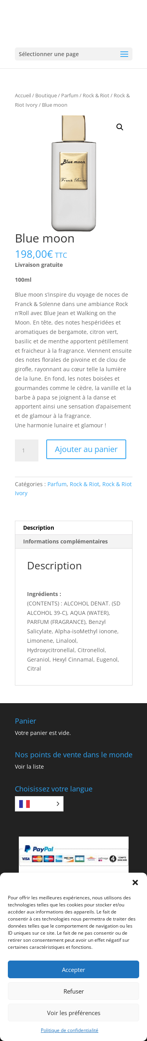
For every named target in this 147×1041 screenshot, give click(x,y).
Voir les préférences (73, 1013)
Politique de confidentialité (69, 1030)
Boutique (46, 95)
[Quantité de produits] (26, 450)
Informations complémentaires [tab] (65, 541)
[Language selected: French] (39, 803)
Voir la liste (29, 766)
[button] (135, 882)
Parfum (69, 95)
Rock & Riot (96, 95)
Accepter (73, 970)
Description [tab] (38, 527)
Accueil (23, 95)
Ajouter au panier (86, 449)
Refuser (74, 991)
